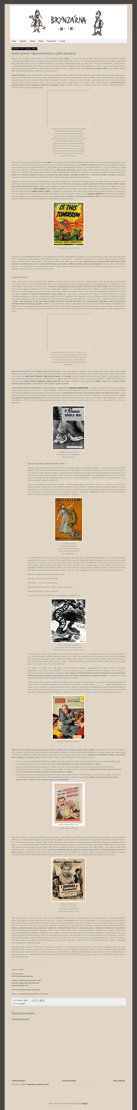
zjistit (49, 162)
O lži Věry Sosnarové (17, 974)
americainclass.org (34, 994)
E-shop (62, 41)
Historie (32, 41)
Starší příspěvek (119, 1081)
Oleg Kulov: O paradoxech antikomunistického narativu (26, 980)
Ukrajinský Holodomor (95, 194)
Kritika (14, 41)
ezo (18, 1003)
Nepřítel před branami (52, 376)
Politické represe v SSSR (40, 191)
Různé (41, 41)
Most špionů (30, 376)
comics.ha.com (44, 994)
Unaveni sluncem (30, 381)
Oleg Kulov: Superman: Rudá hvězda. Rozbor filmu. (26, 983)
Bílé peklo (39, 376)
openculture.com (24, 994)
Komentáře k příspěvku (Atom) (38, 1084)
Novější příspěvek (18, 1081)
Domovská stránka (69, 1081)
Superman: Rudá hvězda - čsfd (20, 985)
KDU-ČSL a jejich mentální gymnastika (22, 976)
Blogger (85, 1104)
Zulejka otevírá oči (53, 381)
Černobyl (68, 376)
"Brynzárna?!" (51, 41)
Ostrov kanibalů (39, 189)
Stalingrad (41, 381)
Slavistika (23, 41)
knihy (98, 381)
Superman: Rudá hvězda (79, 388)
